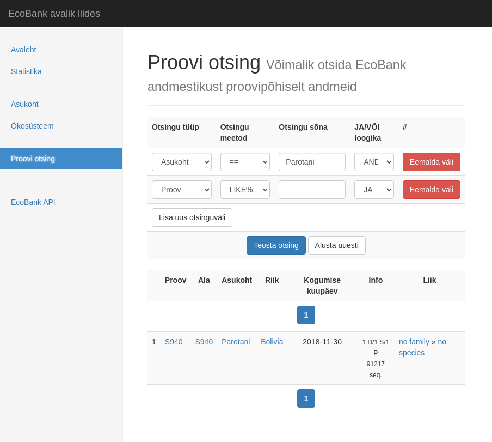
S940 (174, 341)
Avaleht (23, 49)
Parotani (236, 341)
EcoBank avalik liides (54, 13)
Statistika (26, 71)
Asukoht (25, 104)
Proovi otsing (33, 158)
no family (414, 341)
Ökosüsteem (32, 126)
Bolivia (272, 341)
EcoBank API (33, 202)
